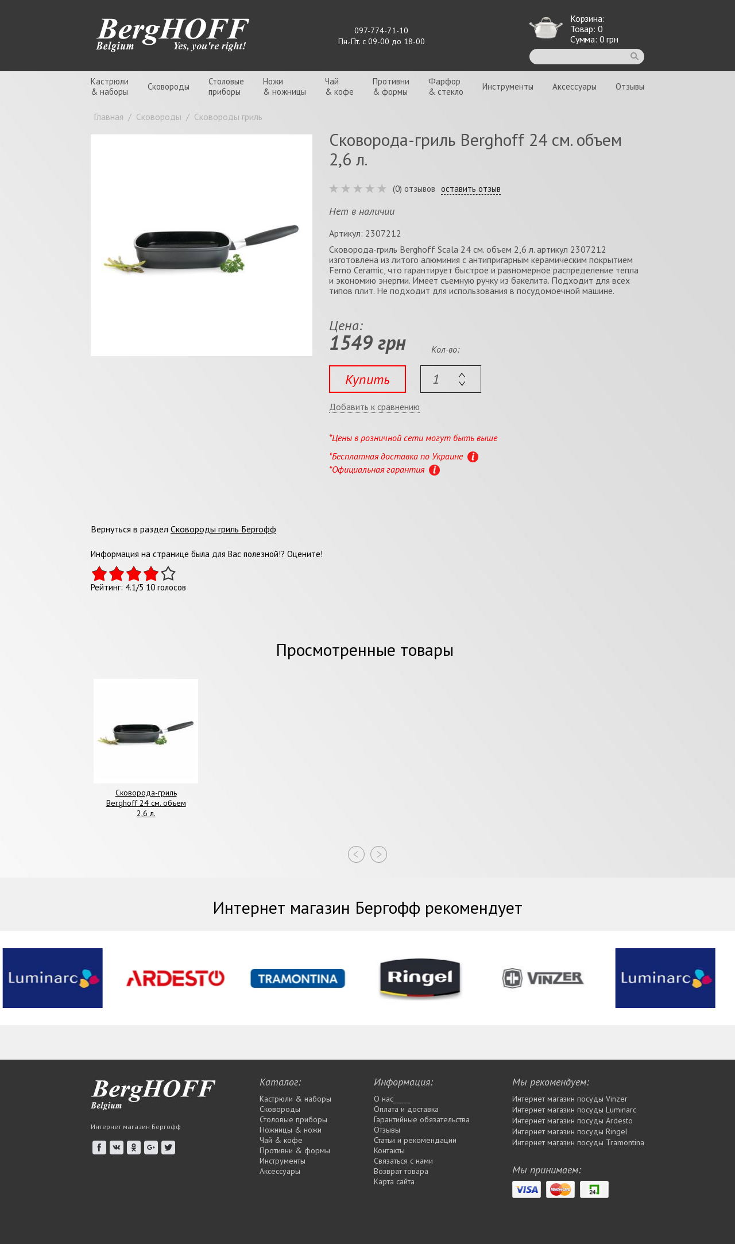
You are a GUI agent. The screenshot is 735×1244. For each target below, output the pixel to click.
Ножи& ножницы (284, 86)
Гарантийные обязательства (422, 1119)
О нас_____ (392, 1099)
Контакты (389, 1150)
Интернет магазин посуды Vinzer (570, 1099)
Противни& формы (391, 86)
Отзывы (630, 86)
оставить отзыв (471, 189)
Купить (367, 379)
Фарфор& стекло (445, 86)
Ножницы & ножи (291, 1130)
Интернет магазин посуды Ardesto (572, 1120)
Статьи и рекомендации (415, 1140)
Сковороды (168, 86)
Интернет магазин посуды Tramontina (578, 1142)
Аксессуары (574, 86)
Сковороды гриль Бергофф (223, 529)
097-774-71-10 (381, 30)
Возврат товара (401, 1171)
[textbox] (450, 379)
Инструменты (507, 86)
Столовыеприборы (226, 86)
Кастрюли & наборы (295, 1099)
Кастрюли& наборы (110, 86)
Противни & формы (295, 1150)
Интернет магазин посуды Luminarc (574, 1109)
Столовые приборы (293, 1119)
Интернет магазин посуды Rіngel (570, 1131)
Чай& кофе (339, 86)
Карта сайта (394, 1181)
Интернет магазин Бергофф (136, 1126)
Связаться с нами (403, 1161)
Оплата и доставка (406, 1109)
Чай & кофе (281, 1140)
